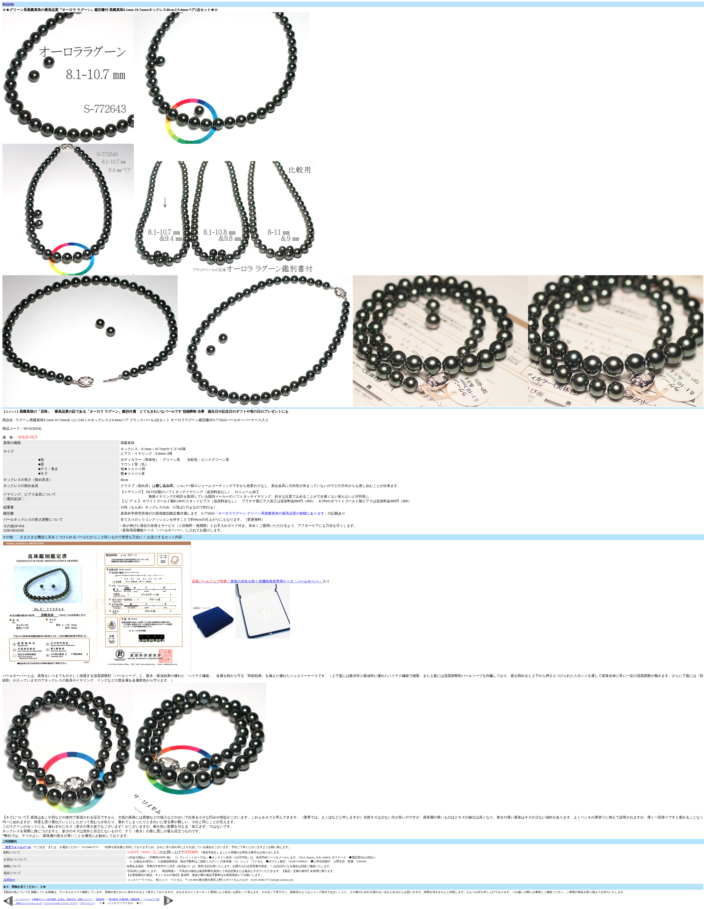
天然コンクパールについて (28, 903)
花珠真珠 (100, 899)
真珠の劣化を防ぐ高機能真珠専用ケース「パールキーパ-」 (257, 581)
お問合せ (9, 879)
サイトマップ (87, 903)
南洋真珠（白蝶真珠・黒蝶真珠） (125, 899)
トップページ (21, 899)
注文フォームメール (16, 847)
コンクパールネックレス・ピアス (60, 903)
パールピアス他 (151, 899)
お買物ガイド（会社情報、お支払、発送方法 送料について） (62, 899)
